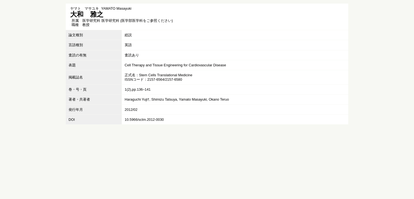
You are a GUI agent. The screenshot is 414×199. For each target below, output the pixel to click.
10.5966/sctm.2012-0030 (144, 119)
